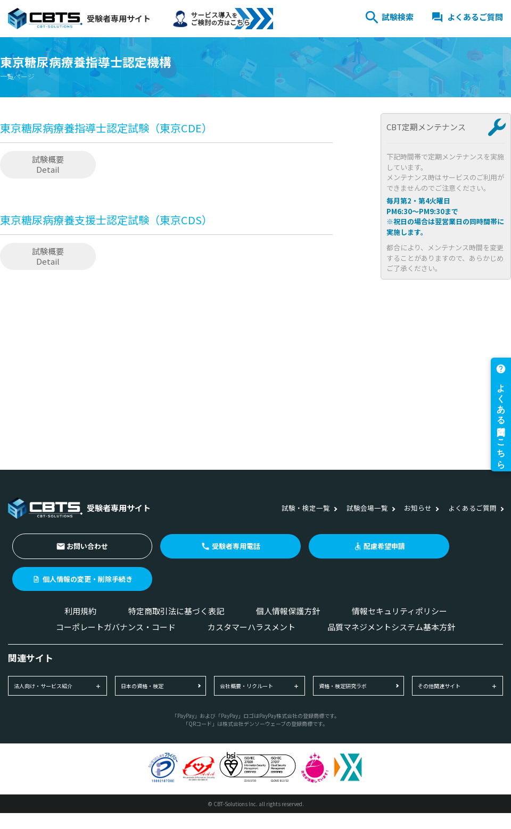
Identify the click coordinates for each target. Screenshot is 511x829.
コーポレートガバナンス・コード (116, 626)
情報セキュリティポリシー (399, 610)
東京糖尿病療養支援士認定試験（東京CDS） (106, 219)
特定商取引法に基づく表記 (176, 610)
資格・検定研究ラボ (343, 686)
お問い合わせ (87, 546)
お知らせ (418, 508)
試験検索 (398, 16)
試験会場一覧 (367, 508)
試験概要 (48, 164)
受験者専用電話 (236, 546)
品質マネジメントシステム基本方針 (391, 626)
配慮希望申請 (384, 546)
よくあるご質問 (475, 16)
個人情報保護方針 (288, 610)
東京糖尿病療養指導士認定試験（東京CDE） (106, 128)
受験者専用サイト (79, 18)
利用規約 (80, 610)
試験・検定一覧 (306, 508)
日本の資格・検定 (142, 686)
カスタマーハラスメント (251, 626)
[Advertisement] (166, 371)
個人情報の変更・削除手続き (88, 579)
